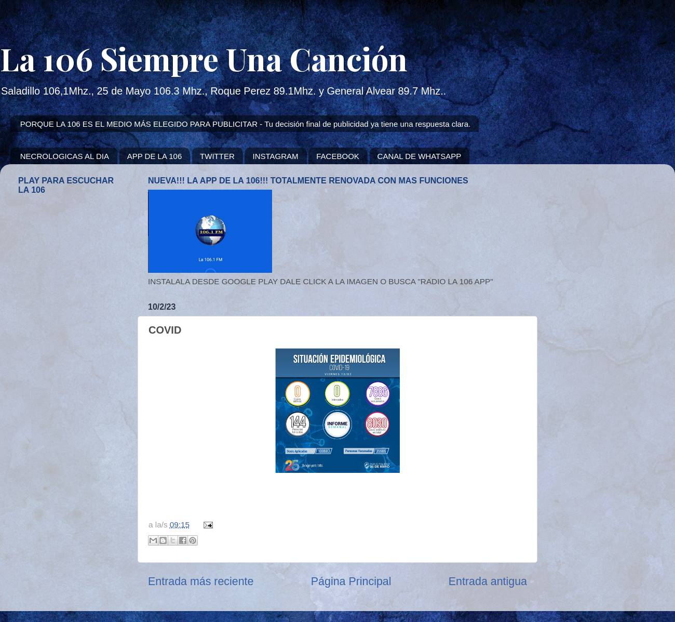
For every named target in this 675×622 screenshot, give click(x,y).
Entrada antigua (488, 581)
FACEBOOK (337, 156)
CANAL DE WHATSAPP (419, 156)
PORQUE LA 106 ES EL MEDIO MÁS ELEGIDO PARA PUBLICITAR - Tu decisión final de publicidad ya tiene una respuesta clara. (245, 124)
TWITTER (217, 156)
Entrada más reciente (200, 581)
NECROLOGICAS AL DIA (64, 156)
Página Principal (351, 581)
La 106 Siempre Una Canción (204, 58)
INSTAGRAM (275, 156)
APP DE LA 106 (154, 156)
